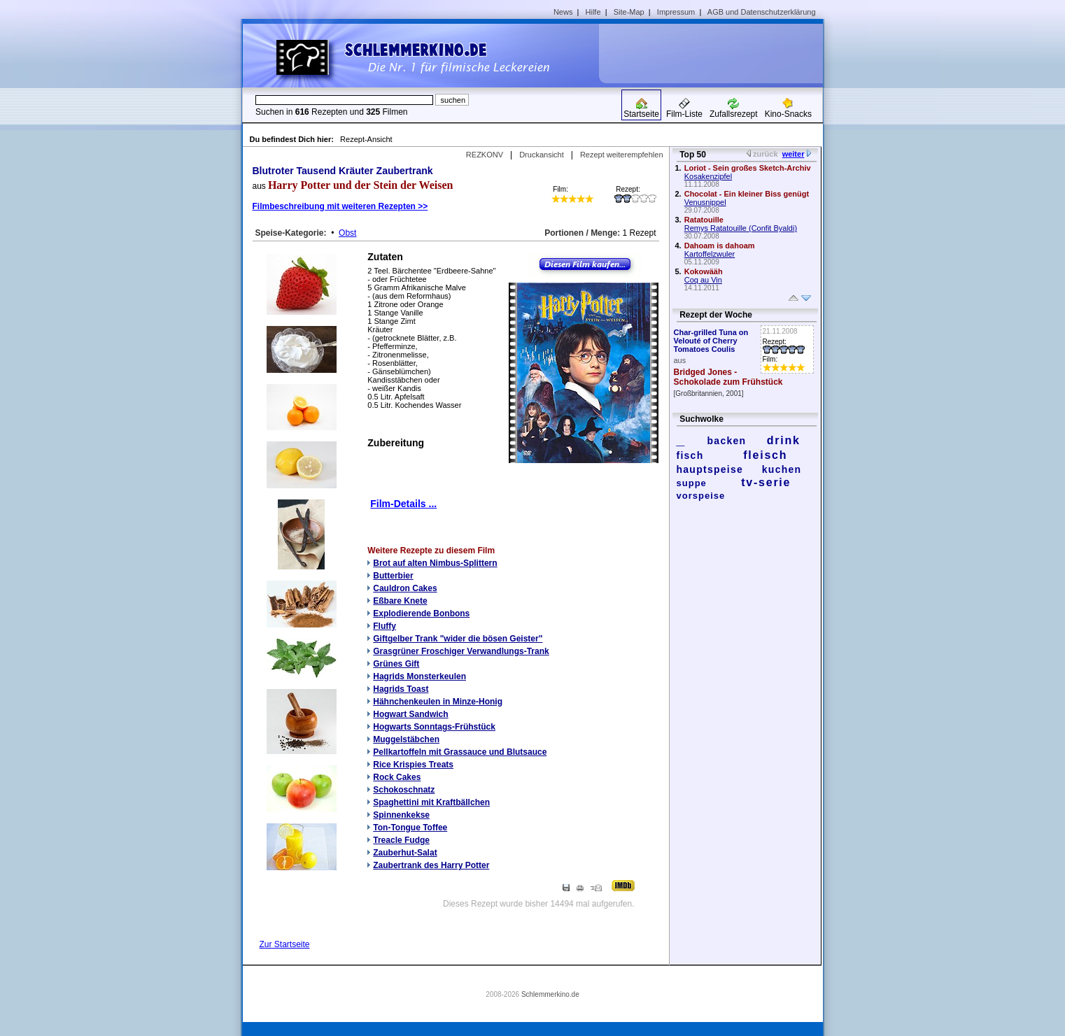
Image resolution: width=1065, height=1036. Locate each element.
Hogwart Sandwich (410, 714)
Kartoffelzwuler (709, 254)
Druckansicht (541, 154)
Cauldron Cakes (405, 588)
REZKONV (484, 154)
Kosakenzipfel (708, 176)
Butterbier (393, 576)
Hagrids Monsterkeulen (419, 676)
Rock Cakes (397, 777)
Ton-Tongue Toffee (410, 827)
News (563, 12)
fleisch (765, 455)
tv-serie (766, 482)
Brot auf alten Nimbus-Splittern (435, 563)
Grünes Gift (396, 664)
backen (727, 440)
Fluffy (384, 626)
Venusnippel (705, 202)
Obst (347, 233)
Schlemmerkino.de (550, 994)
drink (783, 440)
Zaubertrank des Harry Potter (431, 865)
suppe (692, 483)
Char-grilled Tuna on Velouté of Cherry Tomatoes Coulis (711, 340)
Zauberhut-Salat (405, 853)
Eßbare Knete (400, 601)
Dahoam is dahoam (719, 245)
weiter (793, 154)
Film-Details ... (403, 503)
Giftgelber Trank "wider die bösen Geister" (457, 639)
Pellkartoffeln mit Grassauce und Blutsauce (459, 752)
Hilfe (593, 12)
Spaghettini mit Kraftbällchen (431, 802)
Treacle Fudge (401, 840)
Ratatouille (704, 219)
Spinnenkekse (401, 815)
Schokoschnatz (404, 790)
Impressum (676, 12)
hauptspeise (710, 469)
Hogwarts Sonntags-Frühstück (434, 727)
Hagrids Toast (400, 689)
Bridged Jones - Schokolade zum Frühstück (728, 377)
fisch (690, 455)
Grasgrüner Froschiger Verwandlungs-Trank (461, 651)
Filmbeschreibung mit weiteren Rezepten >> (340, 206)
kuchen (782, 469)
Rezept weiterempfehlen (621, 154)
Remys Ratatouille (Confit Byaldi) (740, 228)
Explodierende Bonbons (421, 613)
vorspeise (701, 495)
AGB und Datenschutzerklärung (761, 12)
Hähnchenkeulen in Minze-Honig (437, 702)
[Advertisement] (716, 53)
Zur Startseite (285, 944)
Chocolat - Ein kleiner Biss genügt (746, 194)
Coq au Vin (703, 280)
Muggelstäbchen (406, 739)
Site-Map (629, 12)
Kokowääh (703, 271)
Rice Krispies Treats (413, 764)
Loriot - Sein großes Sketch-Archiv (747, 168)
